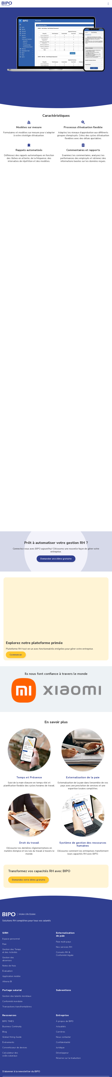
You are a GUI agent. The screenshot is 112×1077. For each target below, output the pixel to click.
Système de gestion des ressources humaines (82, 844)
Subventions (63, 990)
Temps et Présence (29, 777)
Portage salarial (12, 990)
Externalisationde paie (65, 934)
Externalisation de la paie (82, 777)
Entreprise (62, 1015)
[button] (108, 3)
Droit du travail (29, 843)
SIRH (5, 933)
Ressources (9, 1015)
